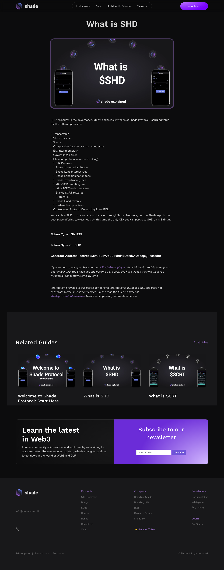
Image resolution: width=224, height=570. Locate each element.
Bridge (84, 502)
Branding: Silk (141, 502)
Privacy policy (23, 553)
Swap (84, 508)
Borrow (85, 513)
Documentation (200, 497)
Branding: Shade (143, 497)
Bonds (84, 518)
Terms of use (42, 553)
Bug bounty (198, 507)
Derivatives (87, 524)
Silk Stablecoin (89, 497)
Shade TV (139, 518)
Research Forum (143, 513)
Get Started (198, 524)
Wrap (84, 529)
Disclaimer (58, 553)
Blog (136, 508)
